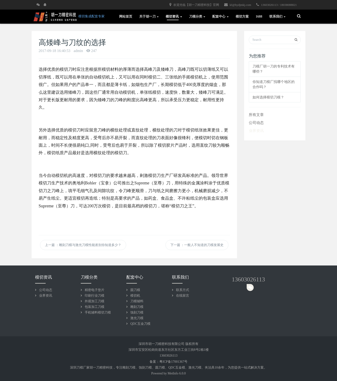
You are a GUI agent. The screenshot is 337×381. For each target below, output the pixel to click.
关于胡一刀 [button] (149, 16)
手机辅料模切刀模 (98, 312)
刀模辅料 (136, 301)
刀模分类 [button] (197, 16)
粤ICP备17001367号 (173, 361)
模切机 (135, 295)
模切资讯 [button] (174, 16)
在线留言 (182, 295)
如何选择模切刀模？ (268, 97)
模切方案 (242, 16)
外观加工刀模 (94, 301)
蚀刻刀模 (136, 312)
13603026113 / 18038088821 (276, 4)
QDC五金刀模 (140, 323)
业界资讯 (256, 131)
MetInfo (173, 373)
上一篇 (83, 245)
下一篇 (197, 245)
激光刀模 (136, 318)
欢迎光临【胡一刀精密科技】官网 (194, 4)
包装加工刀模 (94, 307)
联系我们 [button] (277, 16)
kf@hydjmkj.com (237, 4)
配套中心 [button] (220, 16)
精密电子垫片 (94, 290)
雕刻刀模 (136, 307)
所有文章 (256, 115)
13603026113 (248, 279)
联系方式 (182, 290)
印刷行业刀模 (94, 295)
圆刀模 (135, 290)
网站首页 (125, 16)
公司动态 (256, 123)
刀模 (132, 367)
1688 (259, 16)
